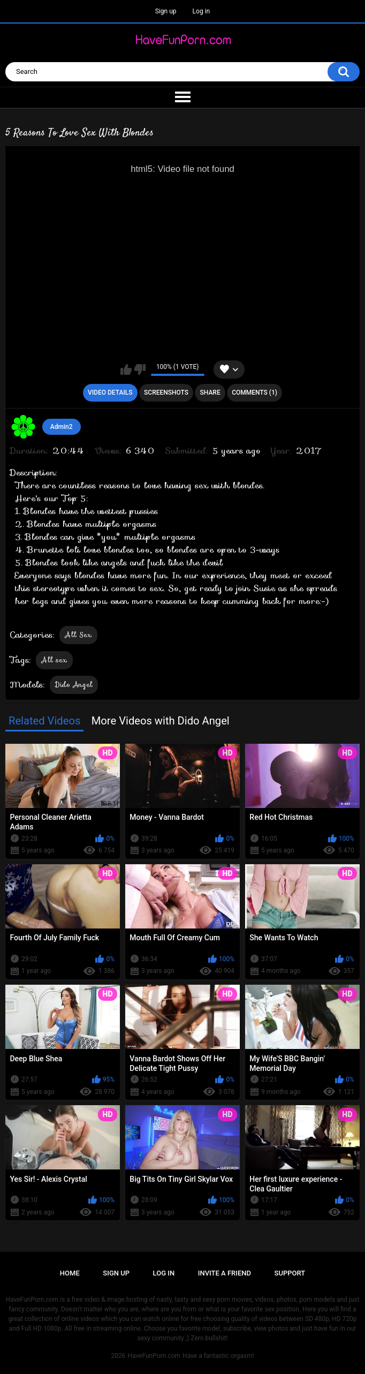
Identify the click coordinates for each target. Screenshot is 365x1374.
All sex (54, 660)
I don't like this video (140, 369)
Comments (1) (254, 392)
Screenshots (166, 392)
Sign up (166, 11)
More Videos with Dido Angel (161, 720)
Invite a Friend (224, 1273)
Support (290, 1273)
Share (210, 392)
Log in (201, 11)
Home (70, 1273)
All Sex (78, 635)
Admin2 (61, 427)
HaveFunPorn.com (153, 1356)
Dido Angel (74, 685)
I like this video (126, 369)
